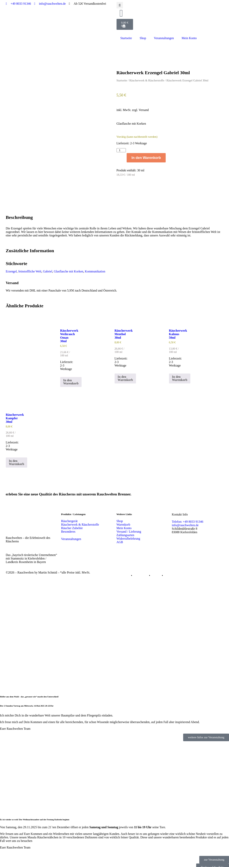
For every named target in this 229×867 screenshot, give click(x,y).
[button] (120, 5)
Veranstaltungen (164, 38)
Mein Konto (189, 38)
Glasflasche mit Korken (68, 264)
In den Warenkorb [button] (71, 374)
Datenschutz (140, 568)
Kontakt (169, 568)
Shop (143, 38)
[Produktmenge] (121, 150)
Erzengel (11, 264)
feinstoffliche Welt (29, 264)
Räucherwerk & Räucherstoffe (146, 80)
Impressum (123, 568)
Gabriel (47, 264)
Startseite (126, 38)
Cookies (156, 568)
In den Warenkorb (146, 158)
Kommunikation (95, 264)
